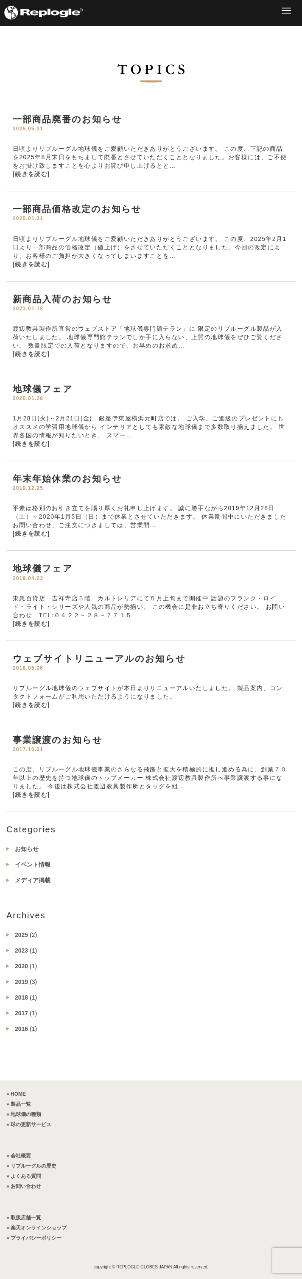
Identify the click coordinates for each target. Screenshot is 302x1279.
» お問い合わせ (23, 1186)
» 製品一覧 (18, 1104)
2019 (21, 981)
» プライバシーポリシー (34, 1238)
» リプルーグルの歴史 (31, 1166)
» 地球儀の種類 (23, 1114)
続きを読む (31, 174)
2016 (21, 1028)
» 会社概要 (18, 1156)
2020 (21, 966)
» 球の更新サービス (28, 1124)
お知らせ (27, 848)
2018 (21, 997)
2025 (21, 934)
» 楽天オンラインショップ (36, 1228)
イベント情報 (32, 864)
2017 (21, 1013)
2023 (21, 950)
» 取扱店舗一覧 (23, 1218)
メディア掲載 (32, 880)
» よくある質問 (23, 1176)
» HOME (16, 1094)
